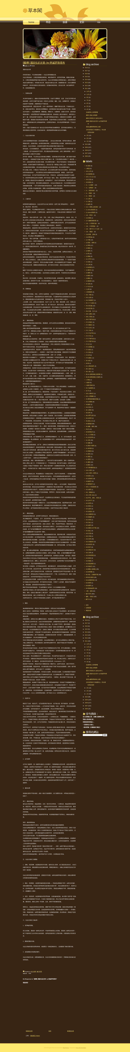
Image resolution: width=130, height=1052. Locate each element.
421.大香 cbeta (90, 495)
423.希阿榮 (89, 572)
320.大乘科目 (90, 393)
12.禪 (87, 253)
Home (31, 22)
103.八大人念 (90, 177)
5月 (87, 106)
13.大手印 (89, 259)
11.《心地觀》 (90, 185)
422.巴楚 (88, 533)
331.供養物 (89, 401)
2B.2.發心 (89, 371)
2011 (86, 88)
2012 (86, 85)
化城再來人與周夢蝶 (92, 112)
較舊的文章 (70, 1031)
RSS (98, 22)
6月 (87, 103)
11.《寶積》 (89, 196)
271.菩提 (88, 352)
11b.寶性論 (89, 237)
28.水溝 (88, 360)
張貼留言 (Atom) (35, 1035)
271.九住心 (89, 327)
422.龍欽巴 (89, 566)
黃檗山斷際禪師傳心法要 (93, 127)
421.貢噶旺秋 (90, 514)
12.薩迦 (88, 256)
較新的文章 (29, 1031)
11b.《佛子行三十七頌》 (93, 229)
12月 (87, 91)
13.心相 (88, 264)
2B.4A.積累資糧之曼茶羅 (93, 374)
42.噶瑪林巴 (89, 484)
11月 (87, 94)
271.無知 (88, 349)
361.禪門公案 (90, 415)
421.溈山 (88, 522)
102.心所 (88, 171)
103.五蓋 (88, 179)
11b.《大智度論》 (91, 226)
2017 (86, 70)
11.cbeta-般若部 (90, 209)
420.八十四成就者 (91, 487)
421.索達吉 (89, 511)
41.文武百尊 (89, 437)
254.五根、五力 (90, 311)
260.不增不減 (90, 319)
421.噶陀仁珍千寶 (91, 528)
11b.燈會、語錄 (90, 234)
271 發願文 (89, 325)
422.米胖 (33, 971)
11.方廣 (88, 201)
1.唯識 (88, 168)
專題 (48, 22)
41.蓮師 (88, 462)
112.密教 (88, 218)
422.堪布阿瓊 (90, 555)
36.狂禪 (88, 412)
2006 (86, 156)
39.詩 (87, 429)
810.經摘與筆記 (90, 580)
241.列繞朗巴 (90, 300)
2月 (87, 138)
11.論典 (88, 204)
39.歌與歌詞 (89, 432)
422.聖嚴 (88, 561)
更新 (82, 22)
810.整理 (88, 583)
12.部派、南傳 (90, 242)
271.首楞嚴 (89, 347)
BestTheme (66, 1047)
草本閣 (35, 10)
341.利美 (88, 407)
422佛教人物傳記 (91, 569)
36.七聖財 (89, 410)
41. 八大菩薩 (89, 434)
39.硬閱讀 (89, 423)
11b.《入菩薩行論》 (92, 223)
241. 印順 (88, 294)
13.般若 (88, 275)
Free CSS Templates (81, 1047)
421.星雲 (88, 503)
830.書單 (88, 585)
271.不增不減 (90, 338)
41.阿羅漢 (89, 451)
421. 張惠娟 (89, 492)
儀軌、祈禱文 (90, 596)
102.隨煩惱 (89, 174)
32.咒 (87, 391)
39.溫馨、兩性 (90, 426)
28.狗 (87, 363)
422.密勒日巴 (90, 550)
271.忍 (88, 344)
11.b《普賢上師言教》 (92, 207)
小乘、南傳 (89, 591)
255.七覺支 (89, 314)
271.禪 (88, 355)
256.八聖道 (89, 316)
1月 (87, 141)
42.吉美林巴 (89, 478)
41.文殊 (88, 440)
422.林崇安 (89, 544)
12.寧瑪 (88, 245)
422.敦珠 (88, 558)
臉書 (65, 22)
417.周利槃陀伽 (90, 467)
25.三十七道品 (90, 303)
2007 (86, 153)
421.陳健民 (89, 517)
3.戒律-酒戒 (89, 385)
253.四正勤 (89, 308)
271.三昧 (88, 330)
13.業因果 (89, 281)
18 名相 (88, 284)
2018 (86, 67)
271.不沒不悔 (90, 333)
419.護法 (88, 476)
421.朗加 (88, 506)
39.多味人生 (89, 421)
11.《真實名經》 (91, 190)
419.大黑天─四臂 (91, 473)
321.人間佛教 (90, 396)
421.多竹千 (89, 500)
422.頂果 (88, 552)
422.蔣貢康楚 (90, 563)
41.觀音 (88, 465)
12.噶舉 (88, 251)
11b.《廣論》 (90, 231)
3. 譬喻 (88, 380)
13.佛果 (88, 273)
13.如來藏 (89, 267)
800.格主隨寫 (90, 577)
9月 (87, 97)
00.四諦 (88, 166)
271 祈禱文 (89, 322)
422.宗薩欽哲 (90, 541)
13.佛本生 (89, 270)
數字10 (88, 599)
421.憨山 (88, 530)
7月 (87, 100)
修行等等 (39, 971)
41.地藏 (88, 443)
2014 (86, 79)
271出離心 (89, 358)
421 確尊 (88, 489)
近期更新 (88, 608)
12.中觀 (88, 240)
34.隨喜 (88, 404)
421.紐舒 (88, 508)
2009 (86, 147)
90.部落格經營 (90, 588)
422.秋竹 (88, 547)
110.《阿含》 (90, 215)
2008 (86, 150)
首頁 (50, 1031)
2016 (86, 73)
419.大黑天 (89, 470)
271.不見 (88, 336)
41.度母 (88, 454)
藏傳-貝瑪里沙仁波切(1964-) (94, 118)
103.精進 (88, 182)
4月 (87, 109)
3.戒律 (88, 382)
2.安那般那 (89, 292)
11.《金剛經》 (90, 187)
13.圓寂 (88, 278)
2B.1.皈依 (89, 369)
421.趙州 (88, 525)
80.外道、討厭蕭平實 (92, 574)
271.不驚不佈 (90, 341)
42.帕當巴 (89, 481)
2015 (86, 76)
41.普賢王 (89, 459)
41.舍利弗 (89, 448)
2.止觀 (88, 289)
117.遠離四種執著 (91, 220)
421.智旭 (88, 519)
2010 (86, 144)
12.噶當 (88, 248)
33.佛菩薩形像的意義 (92, 399)
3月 (87, 135)
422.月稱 (88, 536)
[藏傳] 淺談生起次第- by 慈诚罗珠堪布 (44, 62)
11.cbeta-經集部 (90, 212)
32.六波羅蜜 (89, 388)
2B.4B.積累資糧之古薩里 (93, 377)
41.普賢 (88, 456)
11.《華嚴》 (89, 193)
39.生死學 (89, 418)
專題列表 (88, 610)
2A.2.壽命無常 (90, 366)
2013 (86, 82)
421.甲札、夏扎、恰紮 (92, 498)
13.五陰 (88, 262)
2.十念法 (88, 286)
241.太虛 (88, 297)
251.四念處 (89, 305)
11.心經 (88, 198)
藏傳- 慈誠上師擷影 (91, 115)
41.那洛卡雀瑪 (90, 445)
